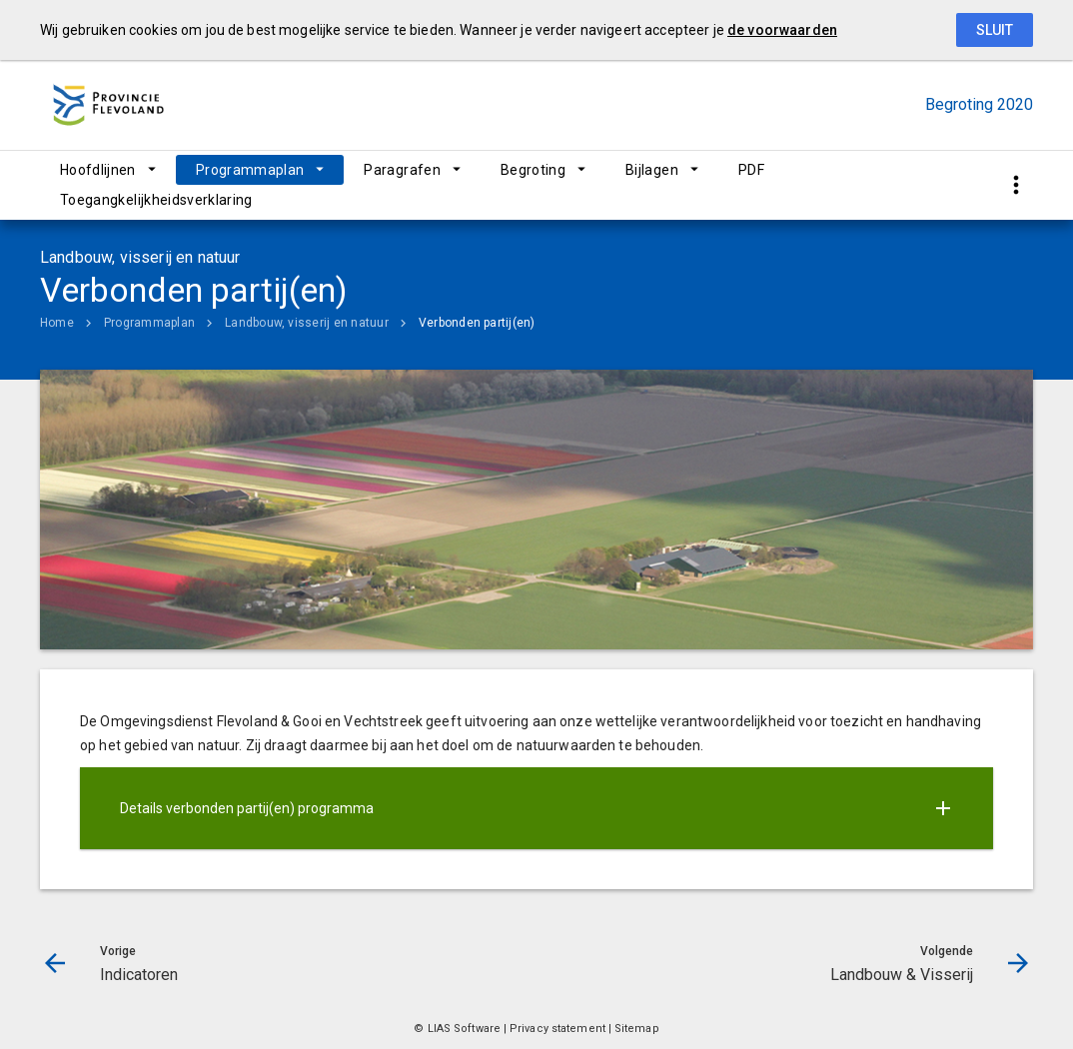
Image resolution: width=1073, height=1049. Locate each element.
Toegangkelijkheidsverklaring (156, 200)
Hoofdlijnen (98, 170)
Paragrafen (402, 170)
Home (57, 323)
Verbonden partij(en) (477, 323)
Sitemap (636, 1028)
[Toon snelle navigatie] (1015, 185)
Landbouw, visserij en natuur (307, 323)
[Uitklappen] (943, 808)
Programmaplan (250, 170)
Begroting (533, 170)
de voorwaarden (782, 30)
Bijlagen (651, 170)
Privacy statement (557, 1028)
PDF (751, 170)
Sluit (994, 30)
